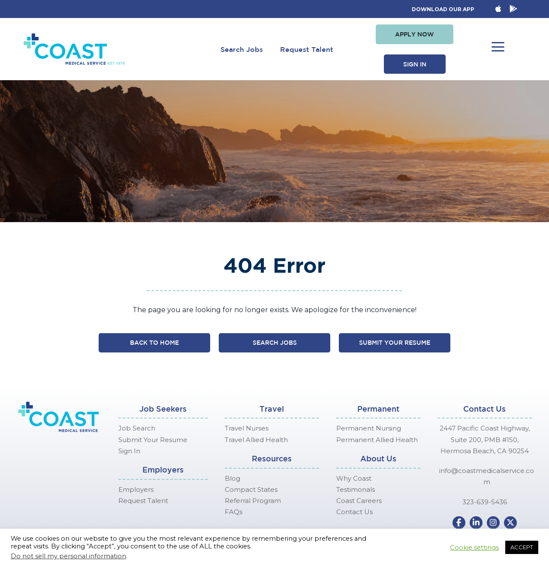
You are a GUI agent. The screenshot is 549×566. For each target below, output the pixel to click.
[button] (414, 34)
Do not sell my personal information (68, 556)
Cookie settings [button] (474, 547)
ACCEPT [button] (521, 547)
